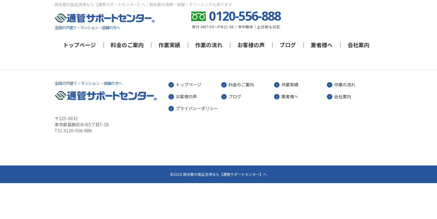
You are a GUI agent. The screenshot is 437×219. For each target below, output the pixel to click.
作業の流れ (208, 45)
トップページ (79, 45)
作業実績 (169, 45)
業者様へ (322, 45)
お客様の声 (251, 45)
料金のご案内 (127, 45)
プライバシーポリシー (197, 108)
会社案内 (358, 45)
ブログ (287, 45)
